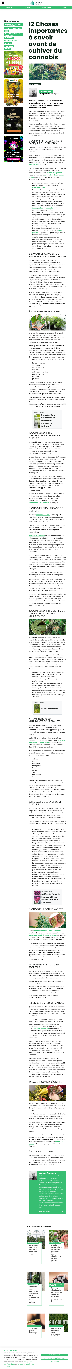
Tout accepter (54, 1355)
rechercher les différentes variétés (42, 935)
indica (35, 208)
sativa (40, 208)
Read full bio (44, 1211)
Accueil (31, 82)
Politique (9, 46)
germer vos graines (54, 173)
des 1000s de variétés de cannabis (47, 931)
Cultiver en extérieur (37, 536)
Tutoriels (9, 38)
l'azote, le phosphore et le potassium (47, 741)
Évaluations (10, 40)
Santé (7, 49)
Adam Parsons (45, 91)
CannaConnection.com (36, 2)
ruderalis (49, 208)
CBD (6, 31)
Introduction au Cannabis (12, 34)
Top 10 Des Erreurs (49, 708)
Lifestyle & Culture (13, 28)
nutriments (33, 164)
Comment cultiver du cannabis (13, 24)
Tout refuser (54, 1361)
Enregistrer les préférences (54, 1358)
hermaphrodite (38, 188)
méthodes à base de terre (39, 503)
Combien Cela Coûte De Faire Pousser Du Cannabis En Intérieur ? (48, 420)
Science (8, 43)
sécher (57, 1142)
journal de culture (41, 1028)
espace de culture (43, 515)
